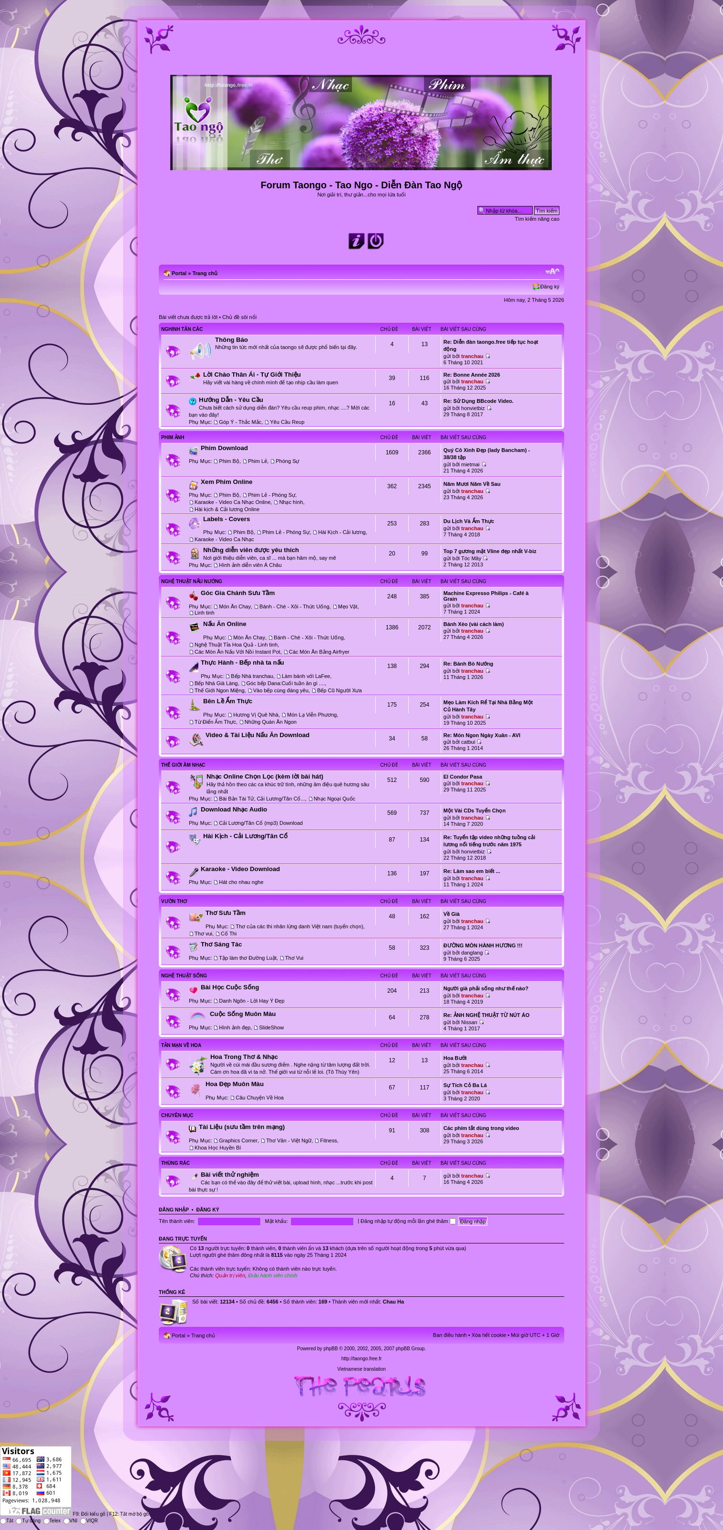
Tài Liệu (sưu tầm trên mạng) (242, 1126)
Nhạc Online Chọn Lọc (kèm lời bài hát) (265, 776)
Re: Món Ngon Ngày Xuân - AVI (482, 735)
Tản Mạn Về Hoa (181, 1045)
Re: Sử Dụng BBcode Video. (479, 401)
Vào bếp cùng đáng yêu (281, 690)
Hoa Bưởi (455, 1058)
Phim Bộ (229, 461)
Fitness (328, 1140)
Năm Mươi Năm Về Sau (472, 484)
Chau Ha (393, 1301)
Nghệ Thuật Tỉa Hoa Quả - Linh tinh (236, 644)
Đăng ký (549, 286)
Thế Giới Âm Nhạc (183, 765)
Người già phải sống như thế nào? (486, 988)
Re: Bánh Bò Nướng (468, 664)
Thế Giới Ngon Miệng (220, 690)
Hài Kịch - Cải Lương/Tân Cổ (245, 836)
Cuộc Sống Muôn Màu (243, 1013)
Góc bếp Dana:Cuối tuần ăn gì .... (286, 683)
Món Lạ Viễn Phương (312, 715)
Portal (179, 273)
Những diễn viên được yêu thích (251, 550)
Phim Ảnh (172, 437)
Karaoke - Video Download (240, 869)
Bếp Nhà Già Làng (216, 683)
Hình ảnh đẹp (234, 1027)
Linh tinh (205, 613)
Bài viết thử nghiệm (230, 1174)
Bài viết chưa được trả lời (188, 317)
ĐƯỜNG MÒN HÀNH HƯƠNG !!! (483, 945)
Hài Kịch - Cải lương (341, 532)
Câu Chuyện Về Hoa (260, 1097)
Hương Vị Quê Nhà (256, 715)
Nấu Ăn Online (225, 623)
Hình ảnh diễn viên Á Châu (250, 565)
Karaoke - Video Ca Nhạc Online (232, 502)
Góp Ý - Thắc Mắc (240, 422)
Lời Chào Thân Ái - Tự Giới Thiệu (252, 374)
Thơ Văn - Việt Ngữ (288, 1140)
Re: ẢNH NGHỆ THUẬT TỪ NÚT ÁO (487, 1015)
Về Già (452, 914)
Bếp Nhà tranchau (252, 676)
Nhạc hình (291, 502)
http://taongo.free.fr (361, 1358)
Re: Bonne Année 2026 (472, 375)
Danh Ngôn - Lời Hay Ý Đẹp (251, 1001)
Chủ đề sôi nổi (239, 317)
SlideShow (271, 1027)
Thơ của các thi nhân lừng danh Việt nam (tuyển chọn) (299, 926)
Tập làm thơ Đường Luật (247, 958)
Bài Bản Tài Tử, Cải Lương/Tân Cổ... (262, 798)
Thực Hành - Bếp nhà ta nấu (242, 662)
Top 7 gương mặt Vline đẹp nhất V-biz (490, 551)
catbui (468, 742)
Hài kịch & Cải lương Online (227, 509)
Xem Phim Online (226, 481)
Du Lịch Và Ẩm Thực (469, 521)
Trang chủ (204, 273)
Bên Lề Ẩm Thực (227, 701)
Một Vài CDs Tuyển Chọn (475, 810)
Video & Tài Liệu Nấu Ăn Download (258, 735)
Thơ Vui (294, 958)
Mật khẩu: (276, 1221)
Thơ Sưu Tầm (226, 912)
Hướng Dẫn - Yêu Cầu (231, 399)
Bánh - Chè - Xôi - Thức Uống (294, 606)
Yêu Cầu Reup (287, 422)
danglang (472, 952)
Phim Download (224, 448)
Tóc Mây (471, 558)
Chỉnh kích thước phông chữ (552, 271)
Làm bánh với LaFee (306, 676)
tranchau (472, 356)
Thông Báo (231, 339)
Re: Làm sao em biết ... (472, 871)
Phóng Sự (287, 461)
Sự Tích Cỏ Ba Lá (465, 1085)
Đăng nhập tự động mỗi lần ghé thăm (408, 1221)
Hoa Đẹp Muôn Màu (235, 1084)
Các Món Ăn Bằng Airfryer (319, 652)
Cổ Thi (229, 933)
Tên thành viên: (177, 1221)
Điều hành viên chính (272, 1275)
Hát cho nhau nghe (241, 882)
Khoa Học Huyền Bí (218, 1147)
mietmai (470, 464)
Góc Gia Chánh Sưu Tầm (238, 592)
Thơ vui (203, 933)
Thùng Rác (175, 1163)
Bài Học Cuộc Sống (230, 987)
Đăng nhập (174, 1209)
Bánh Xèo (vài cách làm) (474, 624)
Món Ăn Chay (235, 606)
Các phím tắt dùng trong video (481, 1128)
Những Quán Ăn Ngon (271, 722)
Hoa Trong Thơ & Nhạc (244, 1056)
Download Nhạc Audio (234, 809)
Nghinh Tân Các (182, 329)
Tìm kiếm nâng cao (537, 219)
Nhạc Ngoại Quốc (334, 798)
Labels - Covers (226, 519)
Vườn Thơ (174, 901)
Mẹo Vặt (348, 606)
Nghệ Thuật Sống (184, 975)
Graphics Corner (238, 1140)
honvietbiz (473, 408)
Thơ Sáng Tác (221, 944)
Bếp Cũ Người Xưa (339, 690)
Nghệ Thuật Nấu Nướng (191, 581)
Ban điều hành (450, 1335)
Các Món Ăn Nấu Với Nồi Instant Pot (237, 652)
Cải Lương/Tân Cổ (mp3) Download (261, 823)
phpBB (330, 1348)
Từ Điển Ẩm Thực (215, 722)
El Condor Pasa (463, 777)
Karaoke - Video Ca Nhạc (224, 539)
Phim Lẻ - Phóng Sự (271, 495)
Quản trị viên (230, 1275)
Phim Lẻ (257, 461)
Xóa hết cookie (489, 1335)
